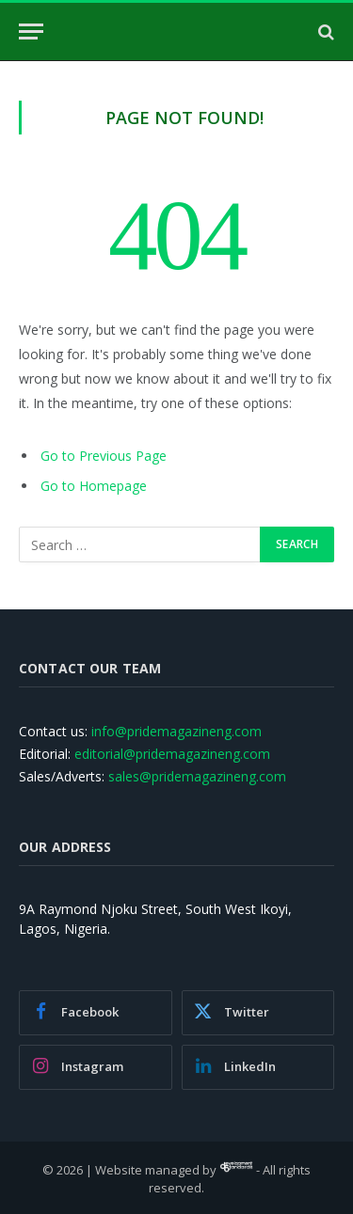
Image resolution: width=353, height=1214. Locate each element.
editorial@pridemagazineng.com (172, 754)
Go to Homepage (93, 486)
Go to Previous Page (103, 456)
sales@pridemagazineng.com (197, 776)
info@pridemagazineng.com (176, 731)
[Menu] (31, 31)
